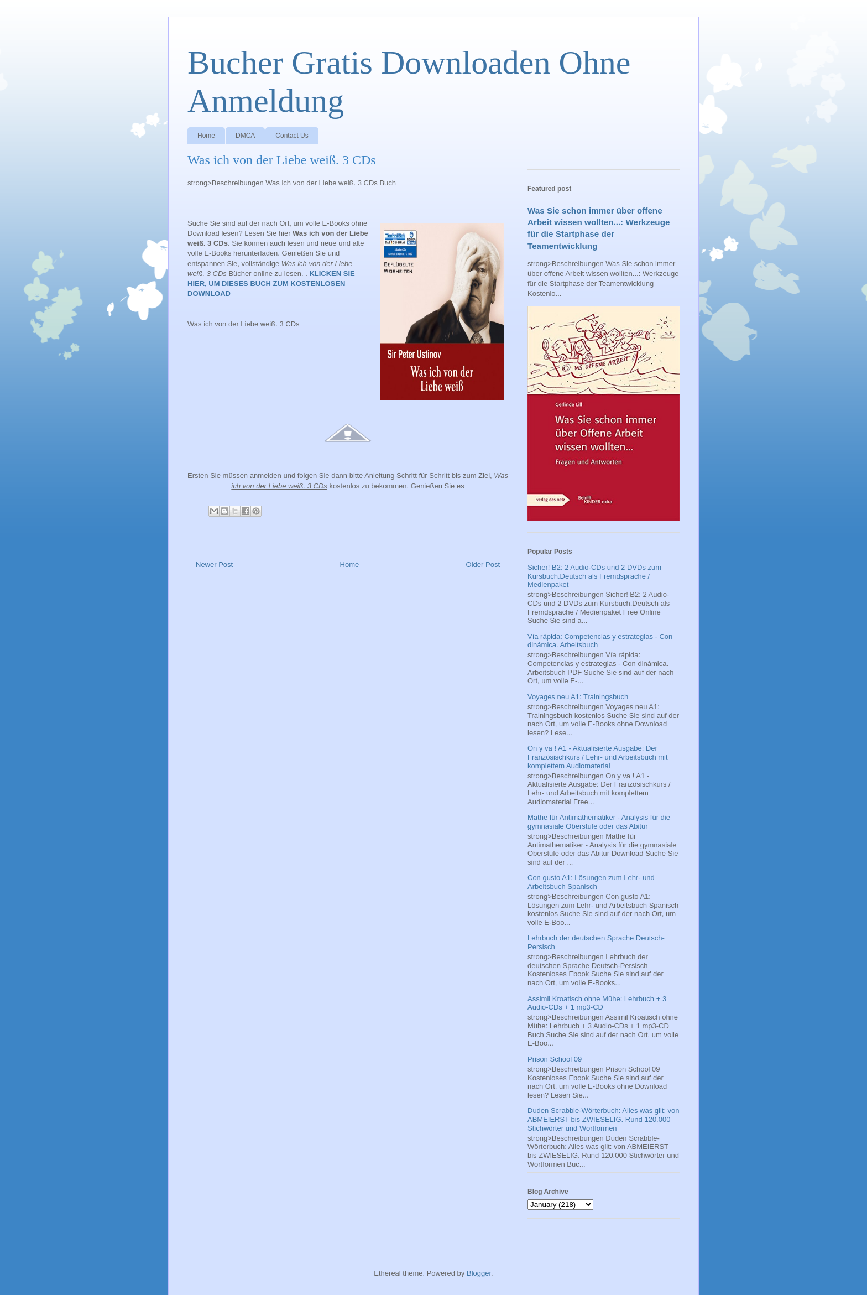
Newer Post (214, 564)
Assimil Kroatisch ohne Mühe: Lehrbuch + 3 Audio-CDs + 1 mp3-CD (596, 1003)
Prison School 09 (554, 1059)
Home (206, 135)
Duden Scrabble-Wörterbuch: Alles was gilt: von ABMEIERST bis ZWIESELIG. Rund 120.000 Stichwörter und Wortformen (603, 1119)
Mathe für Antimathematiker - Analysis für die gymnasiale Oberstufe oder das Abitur (598, 821)
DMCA (245, 135)
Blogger (479, 1273)
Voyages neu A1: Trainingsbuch (577, 697)
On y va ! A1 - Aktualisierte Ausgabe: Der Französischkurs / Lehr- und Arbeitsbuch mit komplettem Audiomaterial (597, 756)
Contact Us (291, 135)
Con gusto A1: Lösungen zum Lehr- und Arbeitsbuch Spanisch (591, 882)
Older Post (483, 564)
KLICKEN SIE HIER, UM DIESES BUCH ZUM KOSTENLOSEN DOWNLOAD (271, 283)
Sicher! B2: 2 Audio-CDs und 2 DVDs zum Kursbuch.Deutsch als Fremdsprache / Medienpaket (594, 576)
